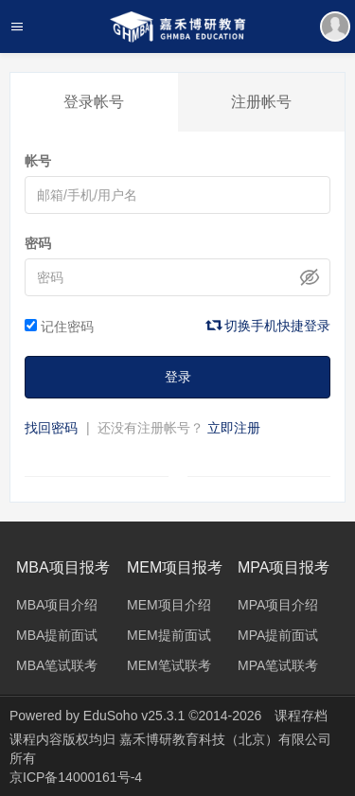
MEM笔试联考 (169, 665)
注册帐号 (261, 102)
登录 (178, 376)
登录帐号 (93, 102)
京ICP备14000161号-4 (75, 777)
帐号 (38, 160)
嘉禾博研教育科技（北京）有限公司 (225, 739)
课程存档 (301, 715)
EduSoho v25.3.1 (134, 715)
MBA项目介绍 (57, 604)
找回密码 (51, 427)
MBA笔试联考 (57, 665)
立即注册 (233, 427)
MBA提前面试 (57, 635)
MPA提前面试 (278, 635)
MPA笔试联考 (278, 665)
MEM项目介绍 (169, 604)
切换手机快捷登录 (268, 325)
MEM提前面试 (169, 635)
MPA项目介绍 (278, 604)
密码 (38, 243)
